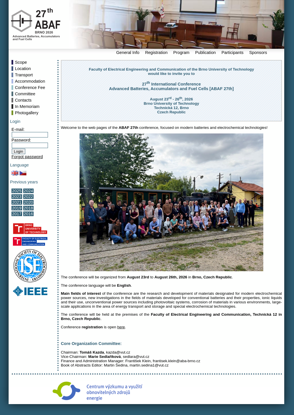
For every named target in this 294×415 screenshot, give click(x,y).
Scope (21, 62)
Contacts (23, 100)
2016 (28, 214)
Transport (24, 75)
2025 (17, 191)
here (121, 327)
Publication (205, 52)
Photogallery (26, 112)
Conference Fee (30, 87)
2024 (28, 191)
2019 (17, 208)
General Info (128, 52)
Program (181, 52)
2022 (28, 196)
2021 (17, 202)
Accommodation (30, 81)
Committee (25, 94)
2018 (28, 208)
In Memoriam (27, 106)
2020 (28, 202)
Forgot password (27, 156)
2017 (17, 214)
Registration (156, 52)
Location (23, 68)
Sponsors (258, 52)
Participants (233, 52)
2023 (17, 196)
